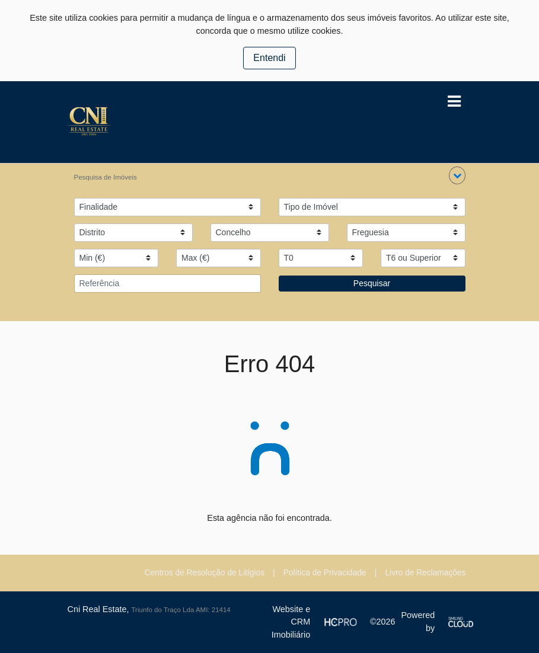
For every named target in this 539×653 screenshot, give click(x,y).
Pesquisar (371, 283)
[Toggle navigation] (454, 101)
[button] (457, 175)
